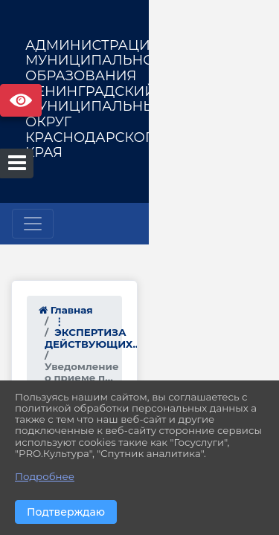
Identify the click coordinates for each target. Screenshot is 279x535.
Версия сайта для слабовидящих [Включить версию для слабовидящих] (21, 100)
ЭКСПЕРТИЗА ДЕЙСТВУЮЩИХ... (139, 321)
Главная (66, 310)
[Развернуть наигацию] (33, 224)
